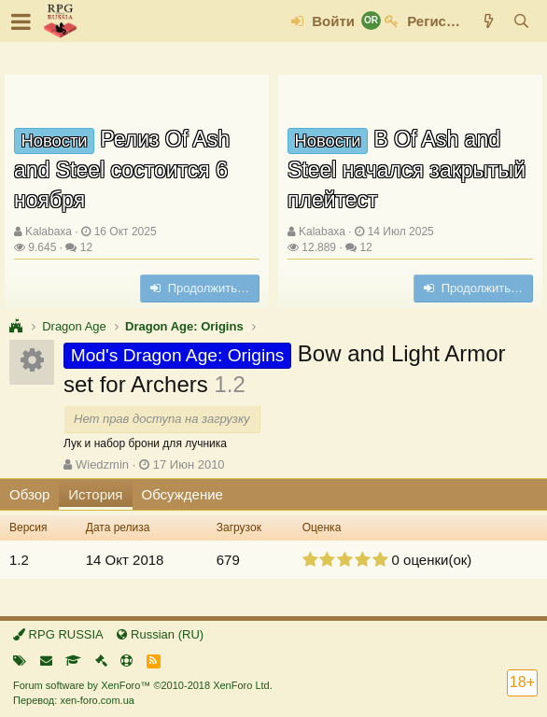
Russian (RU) (160, 634)
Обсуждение (182, 494)
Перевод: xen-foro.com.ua (73, 700)
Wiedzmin (102, 464)
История (95, 494)
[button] (21, 21)
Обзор (29, 494)
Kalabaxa (48, 231)
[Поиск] (521, 21)
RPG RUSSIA (58, 634)
